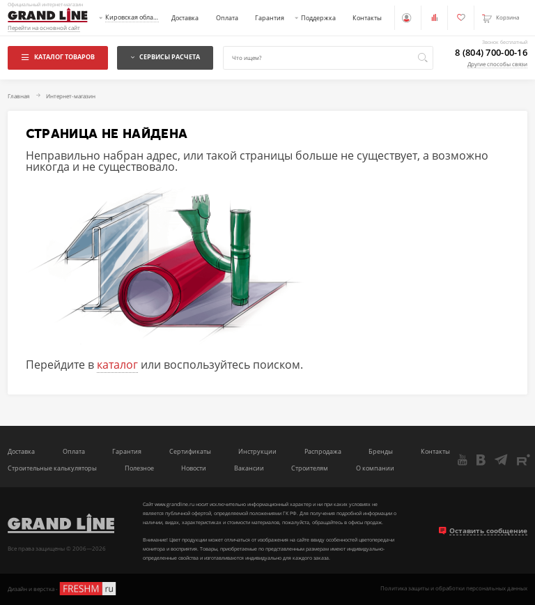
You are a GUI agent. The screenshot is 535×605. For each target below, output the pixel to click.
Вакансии (249, 469)
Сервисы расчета (165, 56)
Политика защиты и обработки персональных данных (453, 588)
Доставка (185, 17)
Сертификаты (190, 452)
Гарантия (269, 17)
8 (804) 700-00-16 (491, 52)
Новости (193, 469)
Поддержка (318, 17)
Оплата (227, 17)
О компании (375, 469)
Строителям (309, 469)
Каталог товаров (58, 56)
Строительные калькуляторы (52, 469)
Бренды (381, 452)
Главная (18, 96)
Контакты (367, 17)
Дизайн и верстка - (63, 588)
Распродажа (322, 452)
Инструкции (257, 452)
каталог (117, 364)
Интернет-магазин (70, 96)
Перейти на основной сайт (44, 28)
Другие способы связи (497, 64)
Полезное (139, 469)
